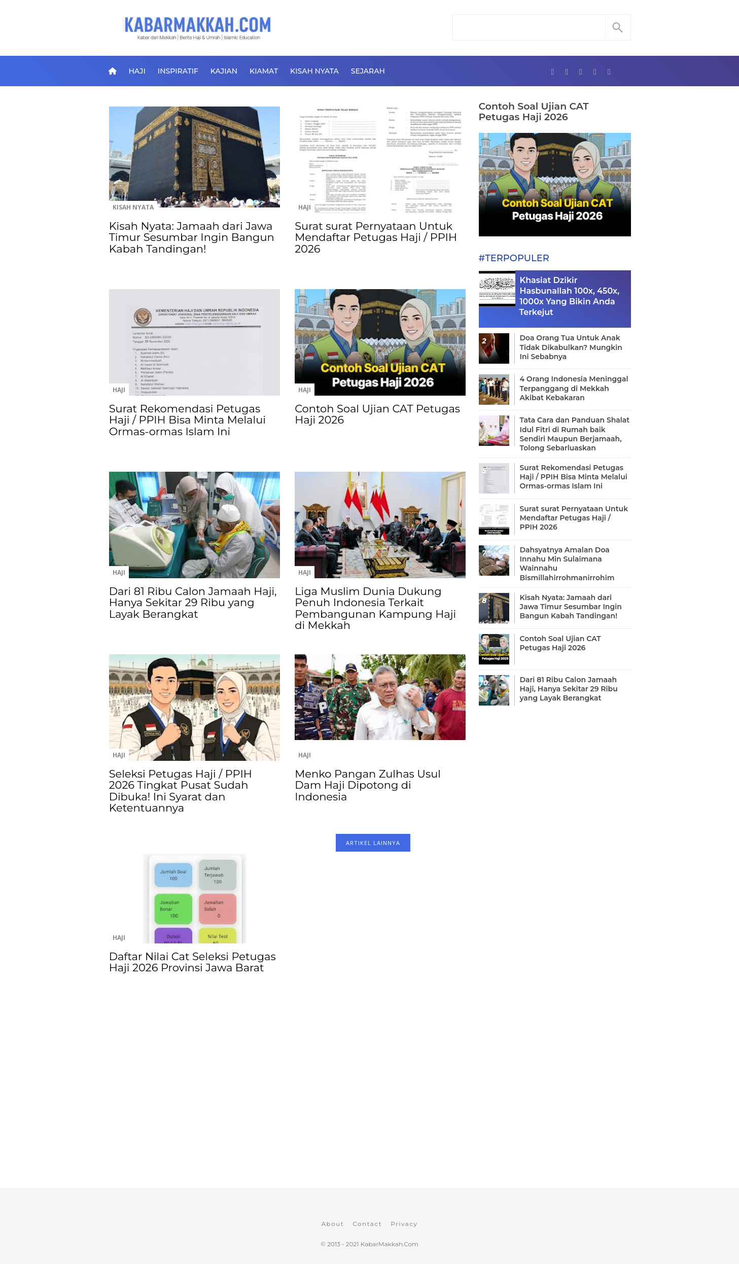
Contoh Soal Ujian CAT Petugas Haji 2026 (377, 414)
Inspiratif (178, 71)
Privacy (404, 1223)
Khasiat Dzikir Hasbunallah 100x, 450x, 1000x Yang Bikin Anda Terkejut (569, 296)
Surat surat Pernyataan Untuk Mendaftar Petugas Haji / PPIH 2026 (376, 237)
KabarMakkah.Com (389, 1244)
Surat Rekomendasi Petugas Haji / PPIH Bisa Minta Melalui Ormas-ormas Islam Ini (187, 420)
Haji (136, 71)
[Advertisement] (287, 1106)
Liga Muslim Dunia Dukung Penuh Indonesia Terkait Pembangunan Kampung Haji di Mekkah (375, 608)
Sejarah (368, 71)
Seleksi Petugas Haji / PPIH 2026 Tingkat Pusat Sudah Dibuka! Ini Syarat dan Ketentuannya (180, 790)
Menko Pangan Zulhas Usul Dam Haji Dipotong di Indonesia (368, 785)
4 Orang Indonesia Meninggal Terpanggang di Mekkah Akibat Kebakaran (574, 388)
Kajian (223, 71)
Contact (367, 1223)
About (332, 1223)
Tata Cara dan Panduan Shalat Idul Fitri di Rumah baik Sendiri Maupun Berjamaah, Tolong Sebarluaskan (575, 433)
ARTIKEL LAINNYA (373, 843)
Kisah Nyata (314, 71)
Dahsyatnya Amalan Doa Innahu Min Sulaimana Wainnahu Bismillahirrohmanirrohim (567, 563)
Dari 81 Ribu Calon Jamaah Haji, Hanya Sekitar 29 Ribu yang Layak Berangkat (193, 602)
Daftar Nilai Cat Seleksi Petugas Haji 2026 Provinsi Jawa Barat (192, 962)
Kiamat (264, 71)
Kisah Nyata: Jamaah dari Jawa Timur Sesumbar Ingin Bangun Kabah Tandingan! (191, 237)
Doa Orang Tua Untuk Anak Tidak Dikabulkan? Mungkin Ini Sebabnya (571, 347)
